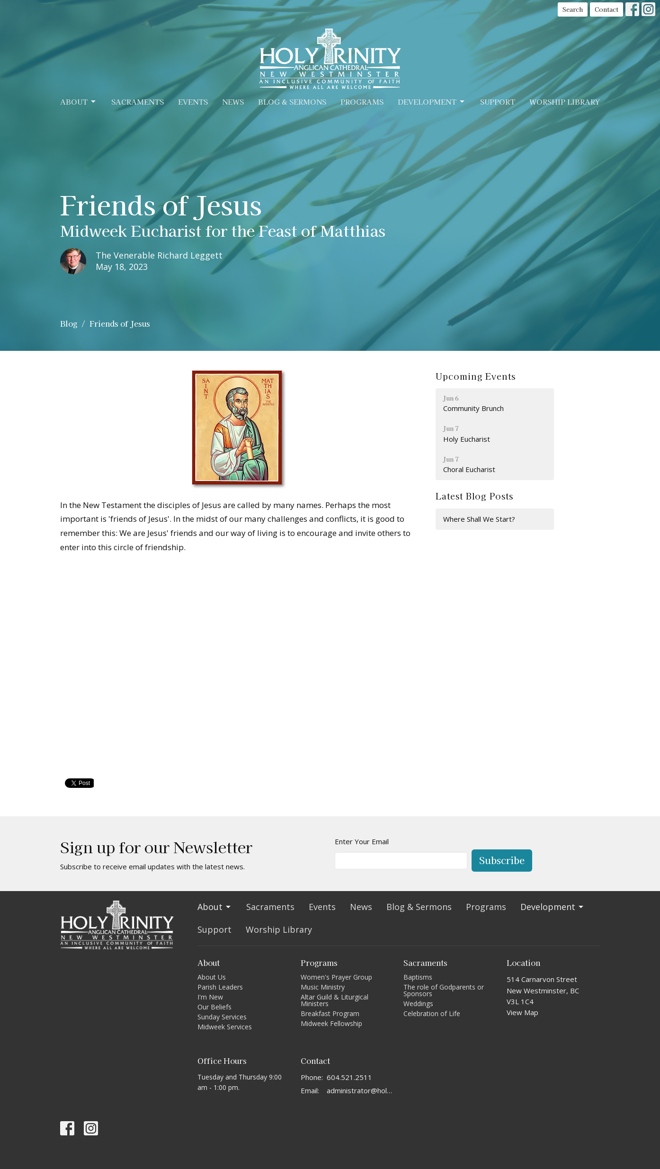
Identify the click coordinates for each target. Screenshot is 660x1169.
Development (432, 102)
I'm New (210, 996)
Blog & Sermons (292, 102)
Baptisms (417, 977)
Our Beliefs (214, 1006)
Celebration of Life (431, 1013)
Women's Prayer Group (336, 977)
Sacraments (137, 102)
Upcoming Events (476, 376)
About (78, 102)
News (233, 102)
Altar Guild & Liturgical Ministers (334, 1000)
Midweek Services (224, 1026)
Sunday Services (222, 1016)
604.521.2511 (349, 1077)
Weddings (418, 1003)
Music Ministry (323, 986)
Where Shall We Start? (479, 519)
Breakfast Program (330, 1013)
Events (193, 102)
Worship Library (564, 102)
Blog (68, 323)
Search (572, 9)
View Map (522, 1012)
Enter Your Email (362, 841)
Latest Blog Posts (474, 496)
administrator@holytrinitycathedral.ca (360, 1090)
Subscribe (502, 860)
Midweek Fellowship (331, 1023)
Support (497, 102)
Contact (606, 9)
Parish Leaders (220, 986)
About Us (211, 977)
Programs (362, 102)
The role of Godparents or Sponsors (443, 990)
